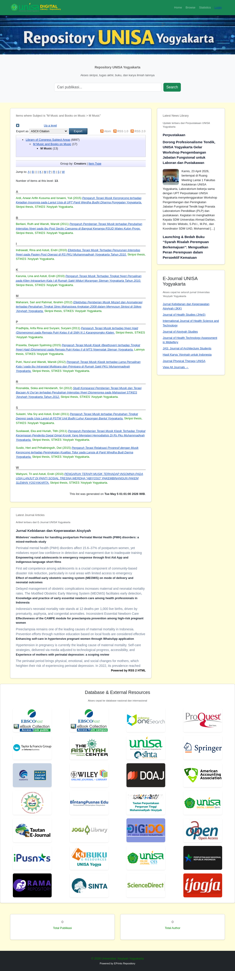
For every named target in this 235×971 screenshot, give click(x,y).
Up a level (50, 125)
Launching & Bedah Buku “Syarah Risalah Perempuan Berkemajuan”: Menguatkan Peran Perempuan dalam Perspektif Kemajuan (186, 247)
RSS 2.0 (139, 131)
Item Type (94, 163)
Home (178, 7)
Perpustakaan (174, 135)
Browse (191, 7)
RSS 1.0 (122, 131)
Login (218, 7)
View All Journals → (176, 367)
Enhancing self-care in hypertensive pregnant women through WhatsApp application (75, 638)
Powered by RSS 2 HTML (128, 670)
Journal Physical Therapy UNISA (184, 361)
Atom (107, 131)
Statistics (205, 7)
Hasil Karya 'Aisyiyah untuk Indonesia (187, 354)
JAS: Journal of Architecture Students (187, 348)
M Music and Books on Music (52, 144)
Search (172, 87)
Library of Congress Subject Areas (48, 139)
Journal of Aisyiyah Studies (180, 331)
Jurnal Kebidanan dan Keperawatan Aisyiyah (53, 531)
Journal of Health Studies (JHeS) (184, 314)
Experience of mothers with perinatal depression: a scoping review (62, 654)
